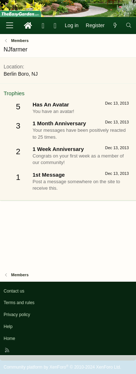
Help (8, 326)
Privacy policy (17, 314)
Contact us (14, 291)
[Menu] (9, 25)
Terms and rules (19, 302)
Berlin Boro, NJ (21, 74)
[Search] (129, 26)
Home (9, 338)
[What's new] (115, 26)
